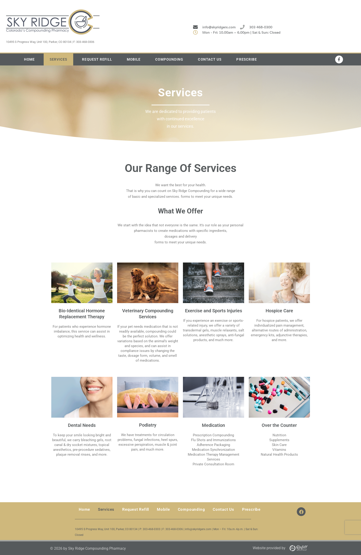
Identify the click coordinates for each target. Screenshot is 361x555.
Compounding (169, 59)
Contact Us (209, 59)
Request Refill (97, 59)
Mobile (134, 59)
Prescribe (246, 59)
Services (58, 59)
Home (29, 59)
